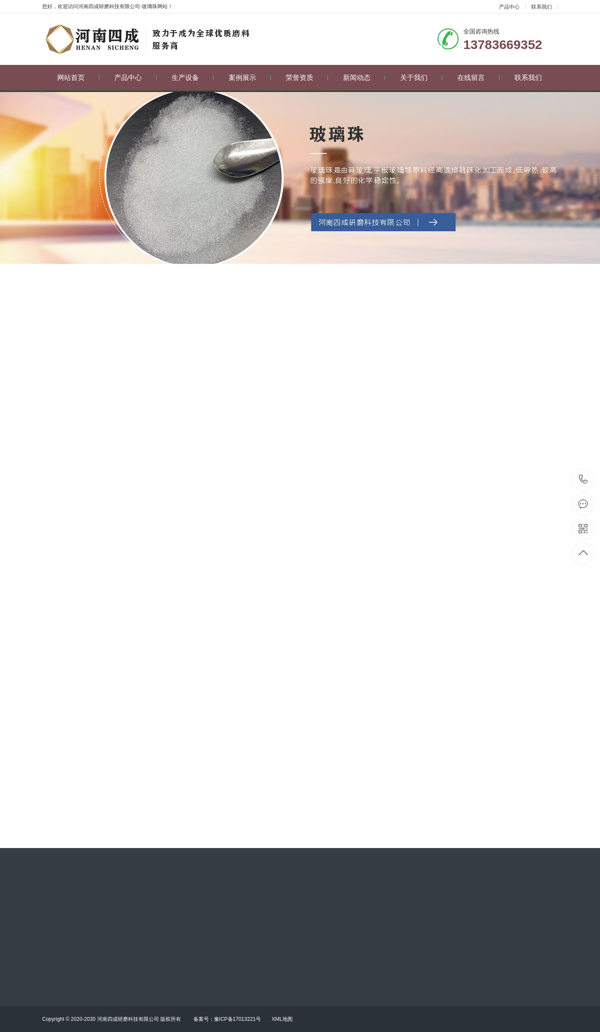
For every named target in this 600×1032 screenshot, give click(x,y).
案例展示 (250, 77)
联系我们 (541, 7)
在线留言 (478, 77)
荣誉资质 (307, 77)
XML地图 (282, 1019)
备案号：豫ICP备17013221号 (227, 1019)
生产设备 (192, 77)
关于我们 (421, 77)
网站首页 (78, 77)
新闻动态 (364, 77)
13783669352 (583, 479)
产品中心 (509, 7)
